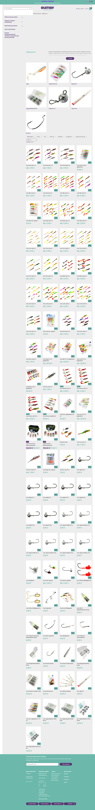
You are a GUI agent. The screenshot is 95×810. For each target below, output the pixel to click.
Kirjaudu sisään (80, 8)
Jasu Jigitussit (80, 691)
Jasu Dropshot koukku (48, 663)
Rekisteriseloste (55, 780)
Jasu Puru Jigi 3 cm (64, 469)
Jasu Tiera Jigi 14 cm (31, 276)
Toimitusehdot (54, 777)
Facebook (66, 776)
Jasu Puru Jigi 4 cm (47, 386)
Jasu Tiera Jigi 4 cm (31, 248)
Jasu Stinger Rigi (47, 608)
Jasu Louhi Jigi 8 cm (65, 303)
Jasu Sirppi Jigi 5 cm (48, 220)
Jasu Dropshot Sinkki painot (66, 663)
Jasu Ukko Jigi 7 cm (64, 193)
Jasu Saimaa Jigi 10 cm (31, 416)
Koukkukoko (69, 136)
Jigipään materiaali (80, 136)
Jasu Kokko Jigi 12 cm (82, 276)
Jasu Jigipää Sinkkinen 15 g (83, 552)
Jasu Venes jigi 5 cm (31, 165)
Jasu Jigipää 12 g (81, 497)
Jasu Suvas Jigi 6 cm (82, 331)
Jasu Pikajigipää (30, 580)
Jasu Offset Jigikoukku (48, 635)
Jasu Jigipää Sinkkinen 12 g (66, 552)
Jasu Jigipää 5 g (30, 497)
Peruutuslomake (55, 775)
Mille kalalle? (30, 136)
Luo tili (86, 8)
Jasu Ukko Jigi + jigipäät (32, 220)
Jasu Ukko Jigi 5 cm (47, 193)
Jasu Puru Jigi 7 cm (81, 442)
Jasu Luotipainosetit (48, 691)
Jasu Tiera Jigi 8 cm (64, 248)
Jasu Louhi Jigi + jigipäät (49, 331)
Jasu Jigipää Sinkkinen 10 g (49, 552)
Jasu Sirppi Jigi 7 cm (65, 220)
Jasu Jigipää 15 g (30, 525)
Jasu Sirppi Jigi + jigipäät (49, 469)
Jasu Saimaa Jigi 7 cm (82, 388)
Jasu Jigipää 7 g (47, 497)
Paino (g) (52, 136)
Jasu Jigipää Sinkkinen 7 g (32, 552)
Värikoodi (60, 136)
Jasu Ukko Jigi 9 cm (81, 193)
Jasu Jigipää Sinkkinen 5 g (83, 525)
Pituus (38, 136)
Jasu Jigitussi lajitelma (65, 691)
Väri (45, 136)
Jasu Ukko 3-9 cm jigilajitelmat (67, 359)
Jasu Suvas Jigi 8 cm (31, 359)
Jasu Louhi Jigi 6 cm (48, 303)
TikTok (65, 782)
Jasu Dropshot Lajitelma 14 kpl (33, 691)
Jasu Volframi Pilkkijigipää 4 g (33, 608)
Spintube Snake (63, 442)
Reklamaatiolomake (56, 773)
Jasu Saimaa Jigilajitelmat (49, 416)
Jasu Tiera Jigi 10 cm (82, 248)
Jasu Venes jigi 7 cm (48, 165)
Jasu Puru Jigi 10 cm (31, 469)
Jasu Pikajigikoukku (64, 635)
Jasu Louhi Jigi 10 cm (82, 303)
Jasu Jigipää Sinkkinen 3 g (66, 525)
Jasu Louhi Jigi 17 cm (31, 331)
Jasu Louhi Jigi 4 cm (31, 303)
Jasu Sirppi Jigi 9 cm (82, 220)
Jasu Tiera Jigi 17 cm (48, 276)
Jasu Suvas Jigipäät (48, 580)
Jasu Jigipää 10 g (64, 497)
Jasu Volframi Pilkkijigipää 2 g (84, 580)
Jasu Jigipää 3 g (81, 469)
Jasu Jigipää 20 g (47, 525)
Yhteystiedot (54, 778)
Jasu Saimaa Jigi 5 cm (65, 388)
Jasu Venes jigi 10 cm (65, 165)
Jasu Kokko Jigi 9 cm (65, 276)
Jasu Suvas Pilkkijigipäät (66, 608)
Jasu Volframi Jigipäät (65, 580)
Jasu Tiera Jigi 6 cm (48, 248)
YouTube (66, 773)
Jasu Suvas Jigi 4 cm (65, 331)
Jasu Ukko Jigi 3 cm (30, 193)
